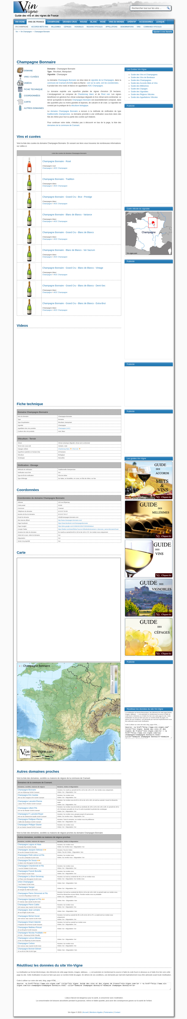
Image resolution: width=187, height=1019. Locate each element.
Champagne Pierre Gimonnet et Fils (33, 893)
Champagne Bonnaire (67, 80)
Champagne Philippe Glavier (30, 825)
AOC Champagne (95, 86)
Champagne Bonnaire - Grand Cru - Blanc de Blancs (68, 232)
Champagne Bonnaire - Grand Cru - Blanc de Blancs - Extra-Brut (74, 303)
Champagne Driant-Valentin (29, 922)
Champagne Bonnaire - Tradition (58, 179)
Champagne (47, 168)
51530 (69, 83)
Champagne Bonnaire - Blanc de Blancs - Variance (67, 214)
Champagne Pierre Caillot (28, 905)
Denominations (127, 27)
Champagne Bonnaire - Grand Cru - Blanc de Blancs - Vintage (72, 268)
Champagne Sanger (26, 887)
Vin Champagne (21, 27)
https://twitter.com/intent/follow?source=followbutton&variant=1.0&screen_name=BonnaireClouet (88, 529)
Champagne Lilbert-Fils (27, 808)
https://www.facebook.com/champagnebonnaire (73, 523)
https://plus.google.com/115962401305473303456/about (76, 526)
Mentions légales (96, 1012)
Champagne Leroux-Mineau (29, 938)
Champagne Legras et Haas (29, 844)
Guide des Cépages (139, 89)
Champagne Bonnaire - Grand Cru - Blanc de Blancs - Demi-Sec (73, 285)
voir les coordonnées (109, 83)
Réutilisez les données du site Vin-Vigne (50, 965)
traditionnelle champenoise (58, 114)
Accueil (85, 1012)
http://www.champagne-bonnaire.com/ (70, 520)
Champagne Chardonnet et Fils (31, 866)
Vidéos (28, 83)
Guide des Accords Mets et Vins (144, 83)
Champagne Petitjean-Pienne (30, 819)
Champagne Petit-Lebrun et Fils (31, 855)
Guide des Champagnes (141, 80)
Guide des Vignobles (139, 91)
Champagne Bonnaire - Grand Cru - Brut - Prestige (67, 197)
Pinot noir (105, 94)
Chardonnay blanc (86, 94)
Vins (138, 27)
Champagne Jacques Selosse (30, 850)
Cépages (67, 27)
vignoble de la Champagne (102, 80)
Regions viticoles (95, 27)
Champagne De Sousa (27, 860)
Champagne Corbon (26, 943)
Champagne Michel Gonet (29, 916)
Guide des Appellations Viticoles (144, 97)
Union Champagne (25, 882)
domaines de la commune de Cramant (63, 125)
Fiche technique (33, 89)
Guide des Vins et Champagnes (144, 75)
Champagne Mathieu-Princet (30, 927)
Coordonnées (32, 95)
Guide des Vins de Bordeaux (143, 77)
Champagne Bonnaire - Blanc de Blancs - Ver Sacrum (68, 250)
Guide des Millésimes (140, 86)
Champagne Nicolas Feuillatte (30, 933)
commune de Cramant (56, 83)
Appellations (111, 27)
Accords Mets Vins (39, 27)
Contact (117, 1012)
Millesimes (56, 27)
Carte (27, 102)
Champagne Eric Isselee (28, 795)
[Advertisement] (94, 47)
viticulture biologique (79, 105)
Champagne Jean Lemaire (29, 910)
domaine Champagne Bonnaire (64, 111)
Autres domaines (34, 108)
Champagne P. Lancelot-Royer (30, 814)
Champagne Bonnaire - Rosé (56, 161)
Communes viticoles (152, 27)
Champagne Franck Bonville (29, 871)
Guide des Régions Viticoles (142, 94)
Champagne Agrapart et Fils (29, 899)
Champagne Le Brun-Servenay (31, 876)
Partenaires (108, 1012)
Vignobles (79, 27)
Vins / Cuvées (31, 77)
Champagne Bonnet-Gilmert (29, 949)
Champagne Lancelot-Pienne (30, 801)
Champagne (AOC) (64, 428)
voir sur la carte (93, 83)
